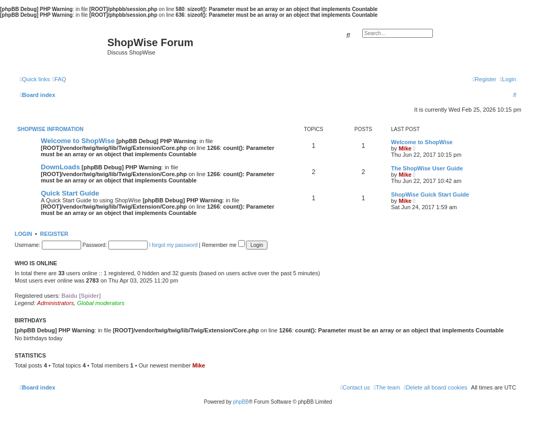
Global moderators (101, 303)
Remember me (223, 245)
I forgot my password (173, 245)
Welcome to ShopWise (78, 141)
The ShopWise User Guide (427, 168)
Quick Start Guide (70, 193)
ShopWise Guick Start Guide (430, 194)
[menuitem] (59, 79)
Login (23, 234)
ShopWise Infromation (50, 129)
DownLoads (60, 167)
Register (54, 234)
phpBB (241, 402)
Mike (405, 148)
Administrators (55, 303)
